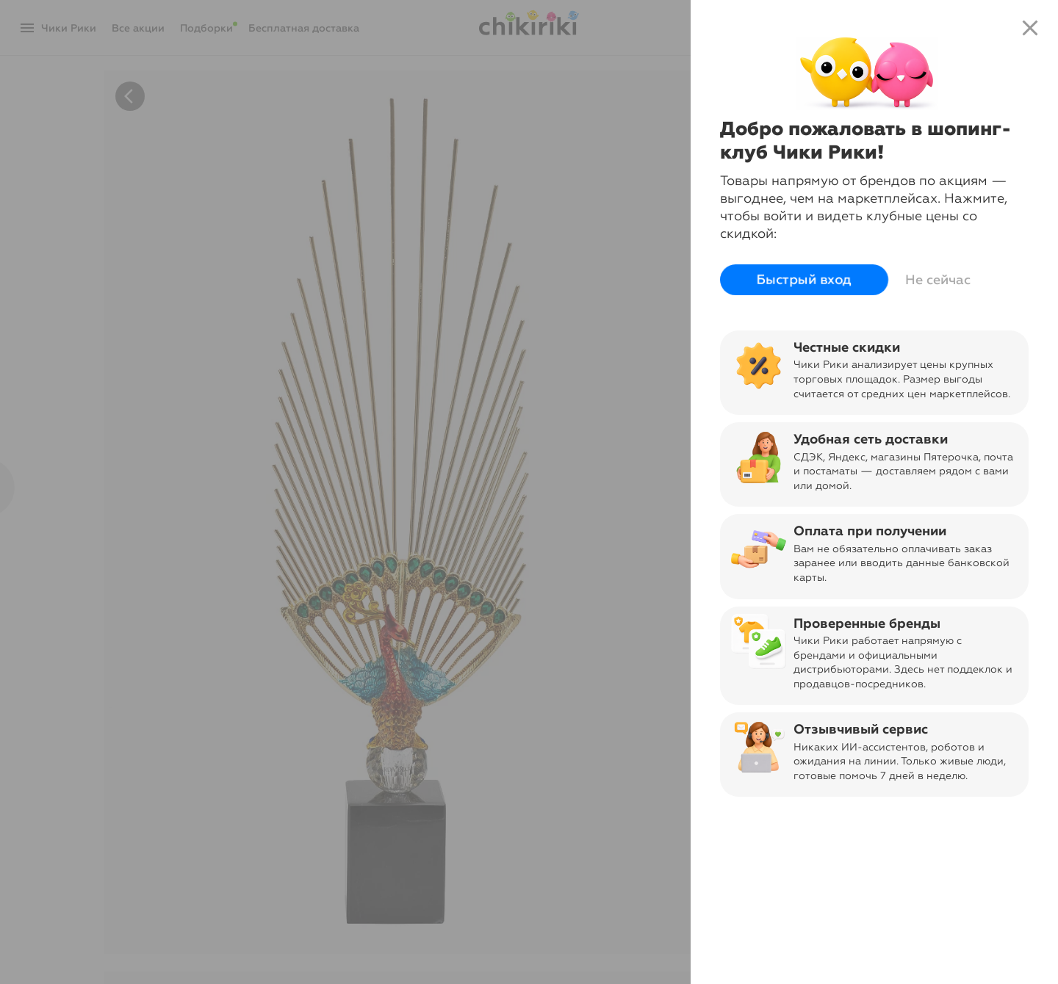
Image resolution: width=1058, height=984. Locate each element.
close (1030, 28)
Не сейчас (938, 280)
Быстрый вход (804, 280)
